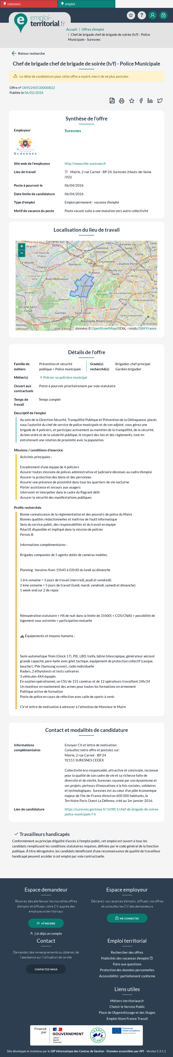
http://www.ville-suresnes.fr (85, 163)
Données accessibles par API (125, 1051)
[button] (21, 246)
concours (12, 4)
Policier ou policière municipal (63, 377)
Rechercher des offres (127, 952)
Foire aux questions (127, 964)
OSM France (147, 328)
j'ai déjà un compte (46, 933)
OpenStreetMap (104, 328)
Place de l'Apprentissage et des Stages (127, 1012)
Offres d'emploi (93, 29)
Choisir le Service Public (127, 1007)
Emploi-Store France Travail (127, 1018)
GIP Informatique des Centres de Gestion (77, 1051)
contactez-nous (46, 969)
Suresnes (73, 130)
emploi (68, 4)
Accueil (71, 29)
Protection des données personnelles (127, 970)
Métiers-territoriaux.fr (127, 1001)
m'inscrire (46, 923)
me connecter (127, 918)
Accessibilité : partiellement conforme (127, 976)
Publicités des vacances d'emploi (125, 958)
